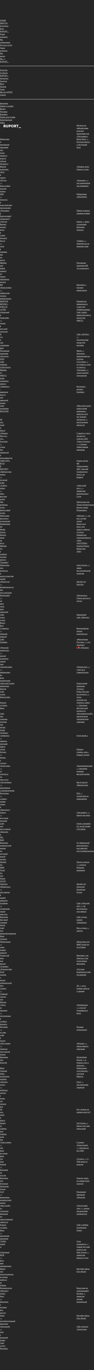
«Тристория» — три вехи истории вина (1, 1149)
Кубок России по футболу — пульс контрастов (83, 696)
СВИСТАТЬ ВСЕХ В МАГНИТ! (1, 465)
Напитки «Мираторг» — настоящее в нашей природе (1, 892)
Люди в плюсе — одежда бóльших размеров (83, 866)
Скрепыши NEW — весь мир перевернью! (1, 1259)
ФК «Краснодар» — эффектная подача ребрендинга (1, 292)
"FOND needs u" (1, 1244)
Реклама (3, 112)
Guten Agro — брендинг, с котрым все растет (1, 1303)
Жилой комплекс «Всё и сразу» (1, 172)
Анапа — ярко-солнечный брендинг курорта (83, 226)
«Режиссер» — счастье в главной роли (83, 669)
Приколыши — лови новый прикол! (1, 947)
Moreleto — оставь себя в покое (1, 1034)
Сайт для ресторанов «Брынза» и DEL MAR (1, 832)
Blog (2, 84)
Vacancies (4, 78)
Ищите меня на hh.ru (1, 539)
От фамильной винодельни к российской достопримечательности (84, 847)
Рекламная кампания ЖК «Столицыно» (83, 265)
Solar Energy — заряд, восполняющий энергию (83, 569)
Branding (3, 114)
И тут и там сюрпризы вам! (1, 341)
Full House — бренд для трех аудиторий (83, 1126)
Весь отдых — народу (83, 929)
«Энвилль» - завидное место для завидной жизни (1, 395)
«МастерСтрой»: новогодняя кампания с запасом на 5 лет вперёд (84, 411)
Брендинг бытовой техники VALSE (1, 921)
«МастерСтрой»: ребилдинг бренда (1, 686)
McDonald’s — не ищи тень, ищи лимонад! (1, 603)
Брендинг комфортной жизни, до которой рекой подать (1, 851)
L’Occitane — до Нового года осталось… (84, 364)
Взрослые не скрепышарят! (83, 1289)
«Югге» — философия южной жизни (1, 185)
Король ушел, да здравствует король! (83, 1181)
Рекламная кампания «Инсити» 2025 (1, 355)
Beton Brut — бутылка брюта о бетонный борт (83, 143)
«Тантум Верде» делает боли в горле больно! (1, 230)
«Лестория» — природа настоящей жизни (1, 1049)
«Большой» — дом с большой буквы (1, 1333)
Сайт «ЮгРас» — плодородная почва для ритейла (83, 339)
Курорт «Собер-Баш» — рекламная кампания (1, 1232)
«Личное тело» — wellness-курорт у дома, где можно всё (1, 1094)
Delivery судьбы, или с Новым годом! (83, 752)
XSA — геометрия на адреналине (82, 796)
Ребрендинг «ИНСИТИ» (82, 195)
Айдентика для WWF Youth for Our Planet (83, 944)
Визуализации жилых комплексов (83, 631)
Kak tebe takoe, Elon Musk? (83, 1270)
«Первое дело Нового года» (83, 168)
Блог (2, 29)
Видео (3, 109)
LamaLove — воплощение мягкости (82, 422)
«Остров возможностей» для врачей (84, 972)
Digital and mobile (7, 117)
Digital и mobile (6, 106)
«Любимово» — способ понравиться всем (82, 1009)
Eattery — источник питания (1, 817)
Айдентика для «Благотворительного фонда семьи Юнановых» (84, 506)
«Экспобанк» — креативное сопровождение (1, 786)
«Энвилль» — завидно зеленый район (1, 741)
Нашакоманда (3, 35)
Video (2, 123)
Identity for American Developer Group (81, 888)
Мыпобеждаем (5, 41)
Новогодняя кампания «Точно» (82, 686)
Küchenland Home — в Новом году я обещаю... (83, 1061)
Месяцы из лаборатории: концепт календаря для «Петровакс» (83, 130)
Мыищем (2, 54)
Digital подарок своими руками (83, 212)
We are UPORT (6, 92)
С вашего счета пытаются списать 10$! (83, 436)
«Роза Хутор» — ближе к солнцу (1, 756)
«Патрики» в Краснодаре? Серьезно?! (1, 215)
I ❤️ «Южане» (83, 648)
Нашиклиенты (3, 49)
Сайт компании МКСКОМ (1, 408)
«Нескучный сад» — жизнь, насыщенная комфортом (83, 1210)
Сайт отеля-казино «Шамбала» (82, 920)
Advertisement (6, 120)
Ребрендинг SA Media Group (1, 528)
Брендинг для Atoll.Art (1, 1060)
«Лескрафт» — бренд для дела (83, 814)
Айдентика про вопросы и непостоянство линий (1, 572)
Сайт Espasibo (1, 640)
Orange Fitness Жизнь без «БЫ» (83, 548)
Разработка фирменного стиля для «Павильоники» (83, 305)
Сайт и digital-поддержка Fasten (83, 1227)
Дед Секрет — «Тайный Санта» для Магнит (1, 994)
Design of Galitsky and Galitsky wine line (1, 1131)
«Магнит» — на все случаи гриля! (83, 518)
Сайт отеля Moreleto (1, 1346)
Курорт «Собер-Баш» (1, 705)
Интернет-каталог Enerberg (81, 389)
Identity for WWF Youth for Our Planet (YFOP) (1, 871)
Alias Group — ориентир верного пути (83, 1255)
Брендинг (4, 103)
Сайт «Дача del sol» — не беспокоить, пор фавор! (83, 907)
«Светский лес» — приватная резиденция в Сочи (82, 491)
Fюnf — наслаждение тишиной (82, 1084)
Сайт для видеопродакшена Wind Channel (1, 933)
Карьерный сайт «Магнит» (83, 616)
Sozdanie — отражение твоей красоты (1, 908)
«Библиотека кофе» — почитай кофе (1, 477)
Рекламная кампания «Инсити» (81, 1194)
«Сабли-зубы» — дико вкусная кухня (1, 492)
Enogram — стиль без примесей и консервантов (1, 450)
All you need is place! (1, 425)
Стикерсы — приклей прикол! (1, 632)
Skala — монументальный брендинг (1, 1320)
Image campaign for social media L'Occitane (84, 826)
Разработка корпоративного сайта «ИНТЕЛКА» (84, 539)
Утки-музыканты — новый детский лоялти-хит (83, 1245)
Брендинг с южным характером (82, 287)
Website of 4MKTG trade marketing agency (1, 377)
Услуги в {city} (6, 45)
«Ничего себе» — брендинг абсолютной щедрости (83, 707)
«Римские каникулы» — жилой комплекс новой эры (1, 656)
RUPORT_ (4, 31)
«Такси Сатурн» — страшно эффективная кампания (83, 446)
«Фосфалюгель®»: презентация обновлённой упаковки (84, 718)
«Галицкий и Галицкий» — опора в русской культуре (1, 322)
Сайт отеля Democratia (1, 694)
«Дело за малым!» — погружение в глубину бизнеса (1, 1014)
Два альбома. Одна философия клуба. (1, 507)
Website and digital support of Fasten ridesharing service (1, 272)
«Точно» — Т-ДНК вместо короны (83, 1161)
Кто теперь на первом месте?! (84, 1110)
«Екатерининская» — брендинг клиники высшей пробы (84, 770)
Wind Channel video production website (1, 1073)
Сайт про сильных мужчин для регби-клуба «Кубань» (1, 723)
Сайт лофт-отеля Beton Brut (1, 620)
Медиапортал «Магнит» (1, 1289)
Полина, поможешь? (82, 1028)
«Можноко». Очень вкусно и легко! (83, 598)
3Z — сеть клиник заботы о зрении (83, 988)
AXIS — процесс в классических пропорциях (1, 201)
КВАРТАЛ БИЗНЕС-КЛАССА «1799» (1, 305)
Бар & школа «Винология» (82, 783)
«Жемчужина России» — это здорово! (83, 642)
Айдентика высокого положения (1, 518)
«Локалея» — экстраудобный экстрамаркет (83, 183)
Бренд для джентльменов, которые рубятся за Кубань (1, 1277)
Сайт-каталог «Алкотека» (82, 1328)
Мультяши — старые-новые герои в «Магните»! (1, 801)
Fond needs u (82, 736)
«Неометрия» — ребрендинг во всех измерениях (1, 674)
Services (3, 81)
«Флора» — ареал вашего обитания (82, 1046)
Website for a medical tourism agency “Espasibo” (1, 554)
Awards (3, 87)
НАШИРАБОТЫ (4, 22)
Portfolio (4, 70)
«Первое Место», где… (1, 436)
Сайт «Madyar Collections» (1, 364)
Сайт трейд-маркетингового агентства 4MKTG (84, 316)
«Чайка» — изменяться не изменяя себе (83, 243)
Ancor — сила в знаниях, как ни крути (1, 250)
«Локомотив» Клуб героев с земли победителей (1, 976)
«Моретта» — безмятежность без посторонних (1, 587)
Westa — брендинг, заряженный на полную (83, 355)
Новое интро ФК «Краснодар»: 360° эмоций (83, 465)
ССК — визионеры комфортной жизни (1, 1197)
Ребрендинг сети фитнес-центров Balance (82, 1072)
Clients (3, 95)
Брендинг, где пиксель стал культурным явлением (82, 960)
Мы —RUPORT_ (4, 60)
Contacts (4, 73)
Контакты (4, 26)
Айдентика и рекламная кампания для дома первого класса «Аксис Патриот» (1, 151)
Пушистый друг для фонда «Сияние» (1, 961)
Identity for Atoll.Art (81, 583)
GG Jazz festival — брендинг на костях (1, 1167)
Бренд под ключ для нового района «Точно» (83, 528)
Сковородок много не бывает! (82, 474)
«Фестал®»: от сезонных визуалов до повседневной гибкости (1, 1214)
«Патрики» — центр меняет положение (83, 373)
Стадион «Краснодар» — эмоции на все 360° (83, 1146)
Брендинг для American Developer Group (1, 1183)
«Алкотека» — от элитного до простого (1, 773)
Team (2, 89)
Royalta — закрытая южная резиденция (82, 1298)
